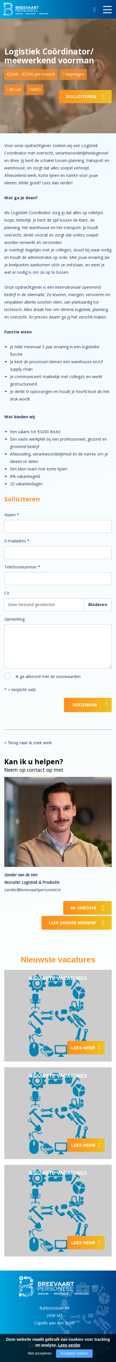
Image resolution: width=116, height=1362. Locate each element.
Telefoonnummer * (22, 567)
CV (6, 593)
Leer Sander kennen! (72, 922)
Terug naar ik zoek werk (30, 742)
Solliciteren (81, 96)
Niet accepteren (40, 1353)
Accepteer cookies (74, 1353)
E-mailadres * (16, 541)
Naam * (11, 514)
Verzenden (85, 705)
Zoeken (94, 10)
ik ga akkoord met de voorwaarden (48, 676)
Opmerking (14, 619)
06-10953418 (83, 907)
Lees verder (69, 1345)
